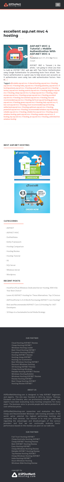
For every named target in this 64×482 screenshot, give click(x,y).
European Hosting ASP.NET (23, 340)
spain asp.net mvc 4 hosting (27, 114)
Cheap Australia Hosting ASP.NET (26, 427)
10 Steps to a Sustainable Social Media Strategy (26, 312)
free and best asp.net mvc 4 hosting (34, 97)
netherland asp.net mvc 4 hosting (16, 107)
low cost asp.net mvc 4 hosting (15, 104)
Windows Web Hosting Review (24, 451)
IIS (8, 260)
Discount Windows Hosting (23, 352)
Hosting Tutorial (13, 256)
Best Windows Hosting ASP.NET (25, 350)
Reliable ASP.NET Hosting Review (26, 439)
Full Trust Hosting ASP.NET (23, 424)
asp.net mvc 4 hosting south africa (28, 88)
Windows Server (13, 270)
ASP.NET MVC (13, 232)
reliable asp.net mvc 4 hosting (15, 112)
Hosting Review (13, 251)
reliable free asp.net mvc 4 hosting (40, 112)
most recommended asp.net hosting (40, 104)
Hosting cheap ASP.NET (21, 345)
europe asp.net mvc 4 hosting (37, 95)
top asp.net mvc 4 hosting (19, 116)
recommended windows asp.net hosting (43, 109)
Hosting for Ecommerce (22, 347)
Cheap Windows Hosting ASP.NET (26, 443)
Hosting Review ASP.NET (22, 371)
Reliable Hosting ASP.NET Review (26, 359)
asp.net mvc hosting (16, 90)
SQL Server (11, 265)
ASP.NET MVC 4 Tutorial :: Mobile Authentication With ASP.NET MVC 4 (43, 50)
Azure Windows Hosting (22, 448)
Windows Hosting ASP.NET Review (26, 364)
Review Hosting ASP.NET (22, 366)
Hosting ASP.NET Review (22, 342)
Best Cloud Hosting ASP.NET (24, 338)
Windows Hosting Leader (22, 335)
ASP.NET (10, 228)
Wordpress (11, 274)
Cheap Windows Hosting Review (25, 436)
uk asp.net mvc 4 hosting (39, 116)
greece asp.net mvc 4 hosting (31, 102)
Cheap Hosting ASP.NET (22, 333)
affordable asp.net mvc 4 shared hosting (25, 83)
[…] (6, 79)
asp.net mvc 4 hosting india (14, 85)
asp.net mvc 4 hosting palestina (36, 85)
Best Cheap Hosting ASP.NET (24, 369)
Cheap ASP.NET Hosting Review (25, 429)
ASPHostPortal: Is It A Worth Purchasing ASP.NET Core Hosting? (33, 300)
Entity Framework (14, 242)
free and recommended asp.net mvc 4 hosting (29, 98)
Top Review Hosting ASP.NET (24, 441)
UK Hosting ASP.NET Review (23, 354)
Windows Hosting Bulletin (23, 361)
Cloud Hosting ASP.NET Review (25, 330)
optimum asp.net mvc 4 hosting (41, 107)
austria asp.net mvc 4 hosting (36, 90)
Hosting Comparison (15, 246)
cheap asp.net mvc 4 (22, 93)
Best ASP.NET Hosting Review (24, 432)
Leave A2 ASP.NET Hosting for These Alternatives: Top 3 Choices (33, 295)
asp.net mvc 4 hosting (49, 83)
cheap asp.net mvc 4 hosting (41, 93)
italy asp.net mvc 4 (50, 102)
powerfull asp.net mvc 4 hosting (16, 109)
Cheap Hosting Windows (22, 357)
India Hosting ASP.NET (21, 446)
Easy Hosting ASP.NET (21, 434)
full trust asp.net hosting (41, 100)
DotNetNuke (12, 237)
